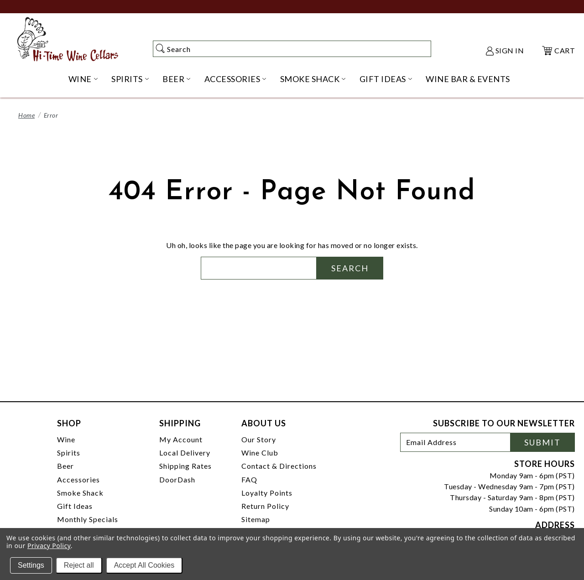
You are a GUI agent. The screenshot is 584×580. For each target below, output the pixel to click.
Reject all (79, 565)
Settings (31, 565)
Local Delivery (184, 452)
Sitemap (255, 519)
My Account (181, 439)
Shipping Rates (185, 465)
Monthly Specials (87, 519)
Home (26, 115)
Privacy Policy (49, 545)
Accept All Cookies (144, 565)
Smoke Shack (80, 492)
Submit (542, 442)
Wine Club (259, 452)
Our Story (258, 439)
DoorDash (177, 479)
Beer (65, 465)
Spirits (68, 452)
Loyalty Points (266, 492)
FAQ (249, 479)
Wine (66, 439)
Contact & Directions (279, 465)
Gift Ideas (75, 506)
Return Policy (265, 506)
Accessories (78, 479)
